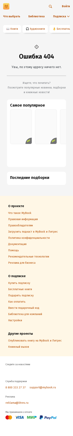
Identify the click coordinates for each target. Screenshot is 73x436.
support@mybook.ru (43, 387)
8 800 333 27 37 (15, 387)
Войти (66, 6)
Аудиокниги (37, 29)
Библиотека (36, 16)
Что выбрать (11, 16)
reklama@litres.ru (16, 402)
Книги (14, 29)
